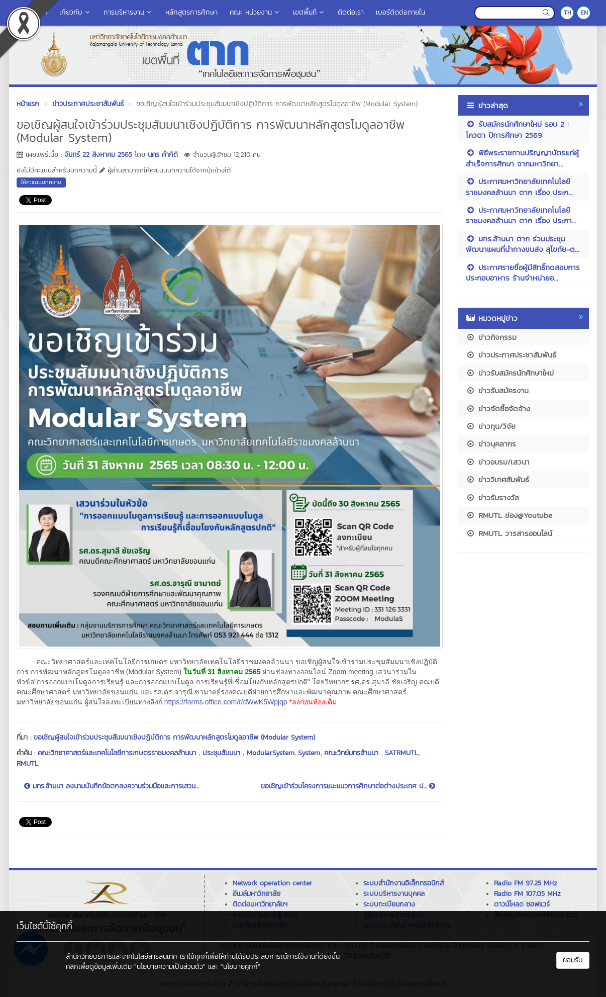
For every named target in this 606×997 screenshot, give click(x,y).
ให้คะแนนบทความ (41, 182)
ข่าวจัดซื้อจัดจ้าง (498, 408)
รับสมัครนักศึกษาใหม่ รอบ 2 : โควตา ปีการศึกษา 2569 (517, 129)
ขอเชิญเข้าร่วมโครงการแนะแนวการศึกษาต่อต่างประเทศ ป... (348, 786)
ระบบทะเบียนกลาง (389, 904)
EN (584, 12)
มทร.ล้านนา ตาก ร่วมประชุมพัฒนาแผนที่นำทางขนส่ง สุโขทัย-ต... (522, 244)
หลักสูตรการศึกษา (191, 12)
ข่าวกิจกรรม (491, 337)
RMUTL (27, 763)
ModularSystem (270, 753)
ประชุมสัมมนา (223, 753)
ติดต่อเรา (351, 12)
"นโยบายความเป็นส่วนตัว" (170, 966)
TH (567, 12)
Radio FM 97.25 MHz (525, 883)
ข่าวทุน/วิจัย (491, 426)
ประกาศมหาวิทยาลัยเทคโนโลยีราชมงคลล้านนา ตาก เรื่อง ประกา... (521, 215)
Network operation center (272, 883)
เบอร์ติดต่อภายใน (400, 12)
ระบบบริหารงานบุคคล (394, 893)
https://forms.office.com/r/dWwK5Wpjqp (225, 702)
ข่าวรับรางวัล (492, 497)
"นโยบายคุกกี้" (240, 966)
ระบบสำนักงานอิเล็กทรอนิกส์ (403, 883)
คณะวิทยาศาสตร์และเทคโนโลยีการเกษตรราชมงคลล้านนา (118, 753)
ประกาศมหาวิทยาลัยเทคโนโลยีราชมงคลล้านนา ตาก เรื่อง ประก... (519, 186)
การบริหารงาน (128, 12)
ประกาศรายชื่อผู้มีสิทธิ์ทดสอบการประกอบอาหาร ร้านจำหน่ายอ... (523, 272)
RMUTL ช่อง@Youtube (509, 515)
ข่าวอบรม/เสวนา (498, 462)
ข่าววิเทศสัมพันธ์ (497, 479)
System (309, 753)
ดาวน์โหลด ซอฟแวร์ (522, 904)
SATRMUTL (401, 753)
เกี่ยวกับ (75, 12)
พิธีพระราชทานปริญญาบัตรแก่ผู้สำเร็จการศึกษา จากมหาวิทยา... (522, 158)
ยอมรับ (573, 960)
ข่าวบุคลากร (491, 443)
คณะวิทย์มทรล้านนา (352, 753)
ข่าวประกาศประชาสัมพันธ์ (511, 354)
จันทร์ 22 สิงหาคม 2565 (98, 154)
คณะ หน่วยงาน (255, 12)
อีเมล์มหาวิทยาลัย (256, 893)
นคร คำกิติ (163, 154)
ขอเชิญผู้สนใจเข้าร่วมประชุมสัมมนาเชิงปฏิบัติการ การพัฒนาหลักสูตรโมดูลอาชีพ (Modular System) (174, 737)
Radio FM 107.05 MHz (527, 893)
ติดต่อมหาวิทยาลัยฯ (260, 904)
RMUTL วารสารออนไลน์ (509, 533)
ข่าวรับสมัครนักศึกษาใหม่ (510, 373)
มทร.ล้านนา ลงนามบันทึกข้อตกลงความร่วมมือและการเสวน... (111, 786)
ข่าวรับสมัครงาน (497, 390)
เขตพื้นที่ (309, 12)
